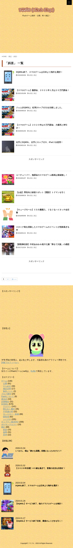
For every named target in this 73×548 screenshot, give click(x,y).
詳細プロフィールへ (10, 362)
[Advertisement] (36, 36)
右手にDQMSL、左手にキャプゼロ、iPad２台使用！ (39, 142)
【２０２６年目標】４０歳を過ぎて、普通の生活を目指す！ (40, 468)
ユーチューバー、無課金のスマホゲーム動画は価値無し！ (41, 175)
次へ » (14, 279)
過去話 (4, 399)
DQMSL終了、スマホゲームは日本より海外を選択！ (39, 72)
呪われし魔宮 (9, 409)
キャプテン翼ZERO (9, 422)
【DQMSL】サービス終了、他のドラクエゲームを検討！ (39, 504)
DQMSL (4, 404)
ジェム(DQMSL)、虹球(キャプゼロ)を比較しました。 (39, 108)
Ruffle (33, 371)
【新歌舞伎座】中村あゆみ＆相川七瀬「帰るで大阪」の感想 (42, 244)
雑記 (35, 75)
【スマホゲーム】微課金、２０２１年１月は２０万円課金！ (42, 90)
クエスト (7, 406)
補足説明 (7, 389)
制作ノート (8, 391)
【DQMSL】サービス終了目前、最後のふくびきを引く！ (39, 521)
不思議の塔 (8, 412)
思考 (5, 435)
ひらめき (7, 386)
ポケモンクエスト (9, 424)
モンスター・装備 (11, 414)
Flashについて (7, 396)
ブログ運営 (6, 394)
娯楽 (31, 75)
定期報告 (5, 402)
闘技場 (6, 417)
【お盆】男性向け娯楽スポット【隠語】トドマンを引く (40, 192)
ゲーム (4, 381)
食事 (5, 432)
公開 (5, 383)
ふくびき (7, 419)
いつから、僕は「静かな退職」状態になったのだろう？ (38, 451)
